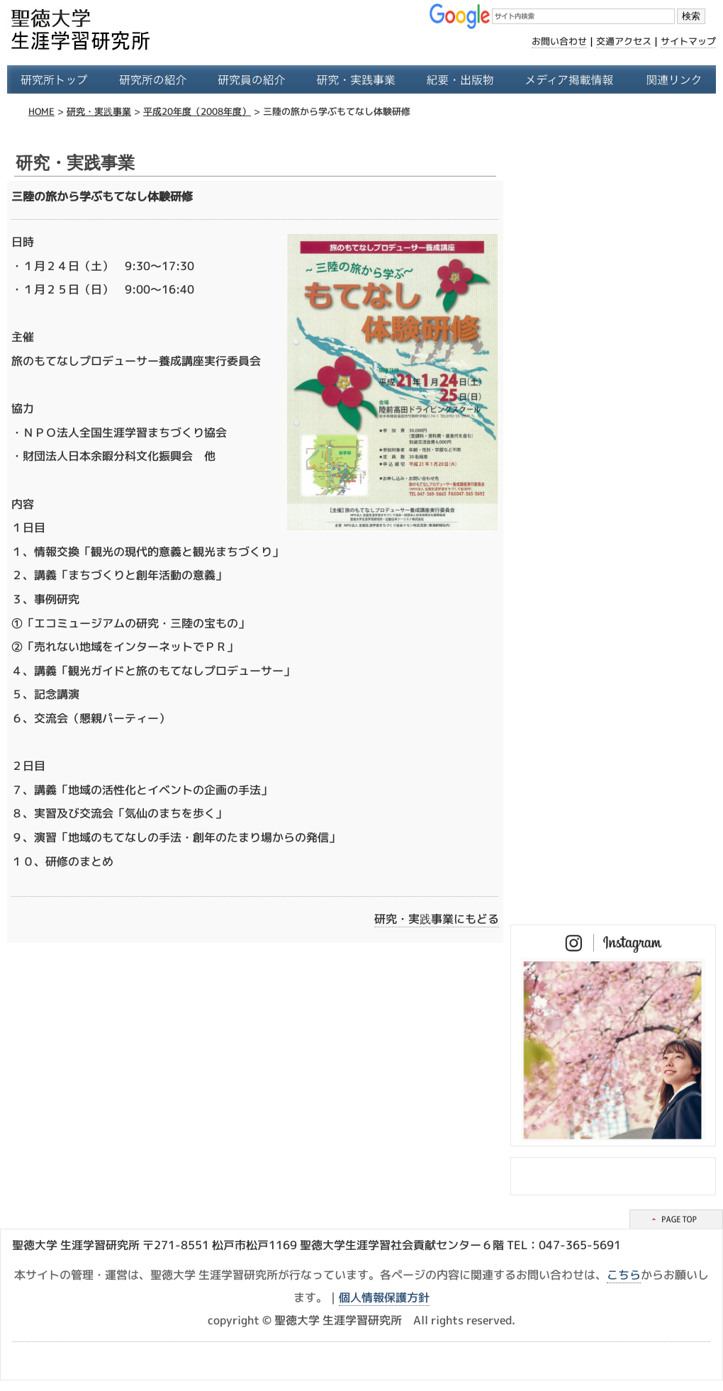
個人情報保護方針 (384, 1297)
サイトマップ (688, 41)
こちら (624, 1275)
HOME (41, 111)
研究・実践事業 (99, 111)
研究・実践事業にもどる (436, 919)
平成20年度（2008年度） (197, 111)
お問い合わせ (559, 41)
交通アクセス (623, 41)
